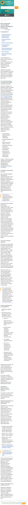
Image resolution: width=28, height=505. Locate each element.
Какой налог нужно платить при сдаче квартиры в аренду (13, 395)
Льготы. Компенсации (9, 385)
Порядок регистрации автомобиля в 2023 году (14, 479)
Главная (2, 15)
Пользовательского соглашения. (7, 491)
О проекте (7, 499)
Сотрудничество (19, 499)
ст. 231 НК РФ (24, 369)
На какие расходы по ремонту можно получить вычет (14, 27)
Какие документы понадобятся (9, 33)
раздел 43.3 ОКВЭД (12, 94)
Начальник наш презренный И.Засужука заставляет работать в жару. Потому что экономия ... (14, 431)
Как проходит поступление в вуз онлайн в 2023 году (12, 392)
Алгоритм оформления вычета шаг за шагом (12, 35)
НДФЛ (9, 15)
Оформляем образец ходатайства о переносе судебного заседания (14, 452)
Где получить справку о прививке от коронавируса (12, 399)
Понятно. (23, 503)
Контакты (13, 499)
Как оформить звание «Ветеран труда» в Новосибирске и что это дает (13, 388)
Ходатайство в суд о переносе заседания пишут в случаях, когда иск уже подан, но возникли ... (14, 458)
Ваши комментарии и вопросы (9, 39)
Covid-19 (7, 398)
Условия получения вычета (8, 29)
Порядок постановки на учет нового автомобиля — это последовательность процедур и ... (14, 483)
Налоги (5, 15)
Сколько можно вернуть (7, 31)
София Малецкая (7, 22)
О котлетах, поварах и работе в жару (14, 426)
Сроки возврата (5, 37)
